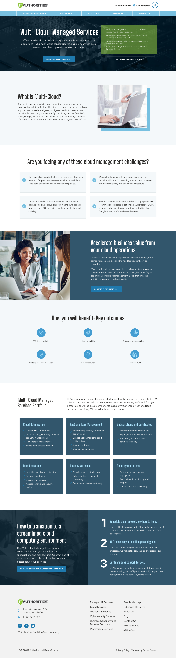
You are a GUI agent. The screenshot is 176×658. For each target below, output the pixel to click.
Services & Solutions (34, 14)
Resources (119, 14)
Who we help (67, 14)
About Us (93, 14)
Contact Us (146, 14)
